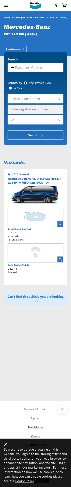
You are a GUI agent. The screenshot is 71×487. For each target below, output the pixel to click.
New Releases (35, 427)
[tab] (15, 49)
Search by (15, 83)
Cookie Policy (24, 481)
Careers (35, 436)
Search (13, 59)
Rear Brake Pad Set (19, 265)
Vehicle (18, 88)
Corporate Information (35, 409)
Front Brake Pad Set (19, 229)
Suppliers (36, 418)
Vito (52, 17)
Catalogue (19, 17)
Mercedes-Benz (37, 17)
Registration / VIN (40, 83)
